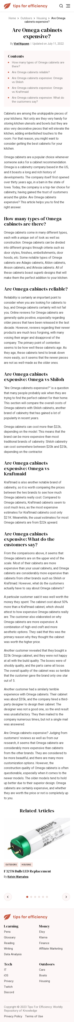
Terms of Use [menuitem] (34, 1016)
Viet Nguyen (21, 44)
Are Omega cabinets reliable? (31, 72)
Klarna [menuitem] (43, 937)
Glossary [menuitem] (9, 937)
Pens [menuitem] (7, 932)
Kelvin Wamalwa (17, 877)
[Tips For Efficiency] (25, 6)
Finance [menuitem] (44, 943)
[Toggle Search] (61, 6)
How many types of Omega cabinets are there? (38, 64)
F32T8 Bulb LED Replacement (27, 871)
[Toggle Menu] (68, 6)
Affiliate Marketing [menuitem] (51, 948)
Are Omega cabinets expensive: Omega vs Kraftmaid (37, 90)
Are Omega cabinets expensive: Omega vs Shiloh (37, 80)
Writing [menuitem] (8, 948)
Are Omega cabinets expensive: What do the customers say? (38, 100)
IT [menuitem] (5, 970)
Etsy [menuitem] (42, 932)
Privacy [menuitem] (8, 981)
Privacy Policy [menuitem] (13, 1016)
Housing (42, 18)
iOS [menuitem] (6, 975)
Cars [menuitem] (42, 970)
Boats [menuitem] (43, 975)
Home (12, 18)
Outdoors (26, 18)
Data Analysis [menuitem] (13, 954)
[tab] (27, 897)
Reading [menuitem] (9, 943)
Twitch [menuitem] (8, 987)
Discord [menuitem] (9, 992)
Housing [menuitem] (44, 981)
